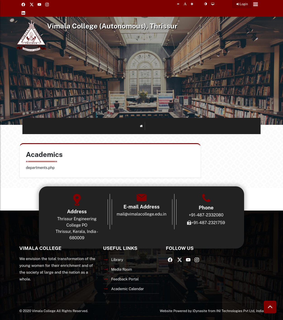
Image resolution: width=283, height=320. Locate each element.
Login (242, 4)
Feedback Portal (125, 279)
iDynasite (200, 311)
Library (117, 260)
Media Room (121, 269)
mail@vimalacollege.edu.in (141, 214)
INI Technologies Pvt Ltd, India (240, 311)
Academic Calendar (127, 289)
